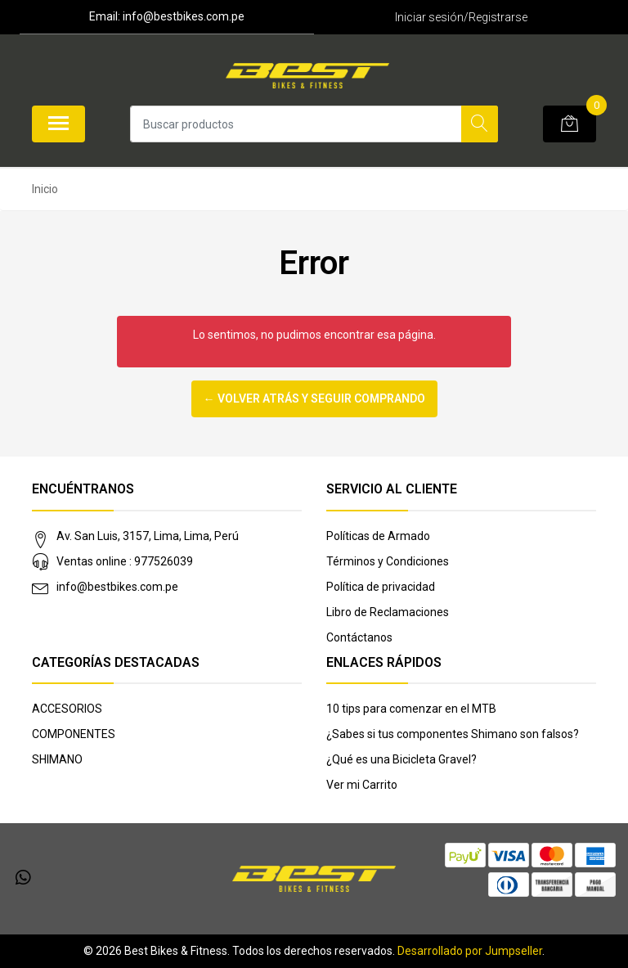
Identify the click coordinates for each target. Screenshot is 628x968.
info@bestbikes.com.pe (117, 586)
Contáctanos (359, 637)
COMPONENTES (73, 734)
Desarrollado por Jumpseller (469, 950)
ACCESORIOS (67, 708)
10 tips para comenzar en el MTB (411, 708)
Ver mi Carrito (361, 784)
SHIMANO (57, 759)
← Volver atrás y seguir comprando (314, 398)
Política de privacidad (380, 586)
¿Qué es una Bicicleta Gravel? (401, 759)
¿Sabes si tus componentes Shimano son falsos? (452, 734)
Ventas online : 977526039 (124, 561)
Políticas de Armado (378, 536)
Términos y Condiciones (387, 561)
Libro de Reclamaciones (387, 612)
